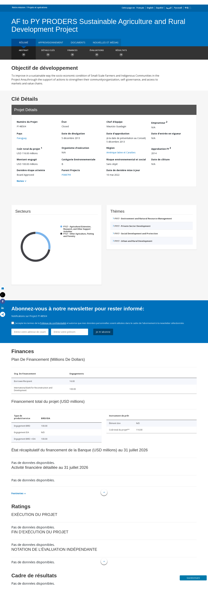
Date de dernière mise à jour (123, 170)
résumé (23, 42)
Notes (20, 180)
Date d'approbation (117, 133)
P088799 (66, 174)
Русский (178, 7)
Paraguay (22, 138)
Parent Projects (71, 170)
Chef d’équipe (114, 121)
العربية (168, 7)
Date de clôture (160, 159)
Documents (78, 42)
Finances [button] (72, 53)
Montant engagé (27, 159)
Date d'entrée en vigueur (166, 133)
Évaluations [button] (96, 53)
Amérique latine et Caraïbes (121, 152)
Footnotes (17, 493)
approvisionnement (50, 42)
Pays (19, 133)
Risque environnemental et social (126, 159)
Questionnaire (193, 577)
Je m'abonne (103, 331)
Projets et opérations (37, 7)
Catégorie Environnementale (78, 159)
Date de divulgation (73, 133)
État (64, 121)
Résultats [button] (121, 53)
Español (159, 7)
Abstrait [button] (23, 53)
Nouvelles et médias (105, 42)
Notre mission (18, 7)
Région (110, 147)
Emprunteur (159, 122)
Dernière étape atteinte (31, 170)
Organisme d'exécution (75, 147)
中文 (187, 7)
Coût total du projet (29, 148)
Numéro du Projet (27, 121)
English (150, 7)
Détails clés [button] (48, 53)
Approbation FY (161, 148)
